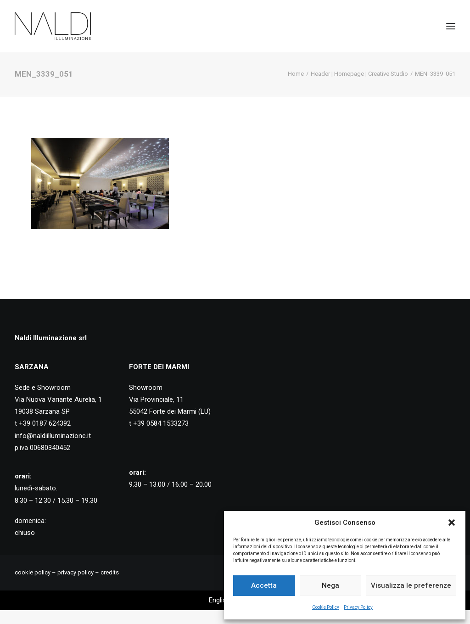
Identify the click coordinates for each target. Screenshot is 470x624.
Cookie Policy (325, 607)
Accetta (264, 585)
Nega (330, 585)
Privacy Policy (358, 607)
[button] (451, 522)
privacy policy (75, 572)
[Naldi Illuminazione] (53, 26)
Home (296, 73)
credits (110, 572)
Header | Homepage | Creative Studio (359, 73)
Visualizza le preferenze (411, 585)
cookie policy (32, 572)
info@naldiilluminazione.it (53, 436)
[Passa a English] (219, 600)
